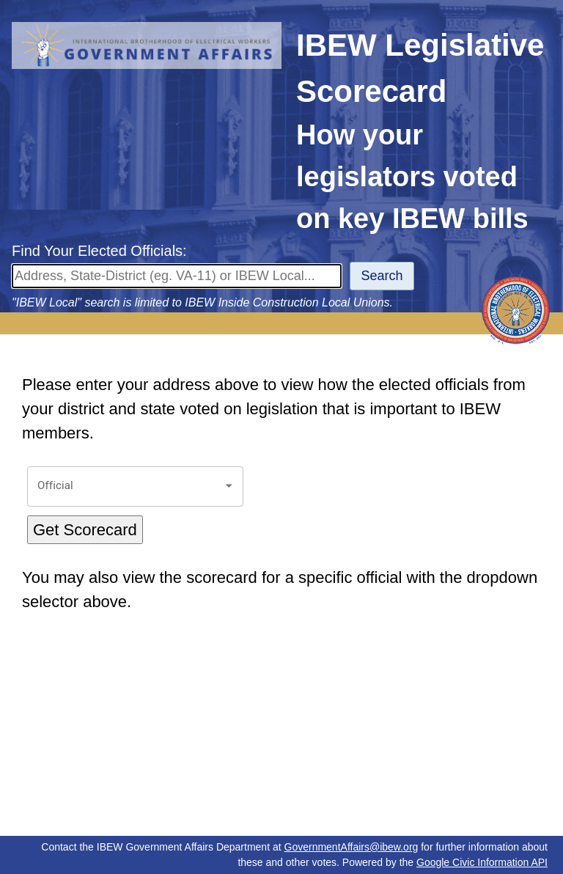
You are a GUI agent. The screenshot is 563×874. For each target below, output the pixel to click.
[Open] (229, 486)
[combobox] (124, 486)
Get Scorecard (85, 530)
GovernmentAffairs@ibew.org (351, 847)
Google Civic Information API (482, 862)
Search (382, 275)
